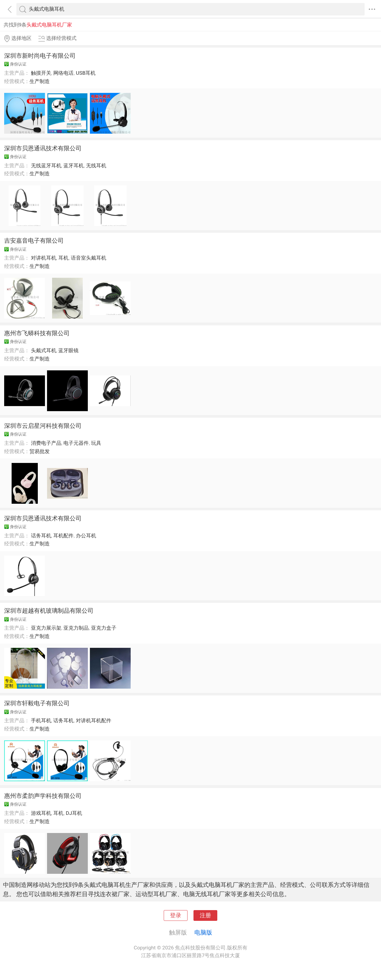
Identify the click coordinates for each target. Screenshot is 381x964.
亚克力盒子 (103, 628)
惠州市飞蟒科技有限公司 (37, 333)
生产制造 (39, 81)
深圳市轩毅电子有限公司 (37, 703)
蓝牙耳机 (73, 166)
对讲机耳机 (43, 258)
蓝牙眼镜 (68, 350)
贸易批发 (39, 451)
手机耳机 (41, 720)
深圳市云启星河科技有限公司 (43, 425)
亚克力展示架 (46, 628)
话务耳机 (41, 536)
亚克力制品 (76, 628)
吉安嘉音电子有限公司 (34, 240)
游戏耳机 (41, 813)
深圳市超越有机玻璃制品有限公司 (48, 610)
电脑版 (203, 932)
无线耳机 (96, 166)
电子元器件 (76, 443)
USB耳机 (86, 73)
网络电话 (63, 73)
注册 (205, 915)
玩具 (96, 443)
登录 (175, 915)
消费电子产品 (46, 443)
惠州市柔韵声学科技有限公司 (43, 795)
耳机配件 (63, 536)
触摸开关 (41, 73)
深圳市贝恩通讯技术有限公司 (43, 148)
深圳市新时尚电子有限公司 (40, 55)
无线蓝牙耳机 (46, 166)
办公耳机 (86, 536)
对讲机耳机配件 (93, 720)
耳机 (63, 258)
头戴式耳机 (43, 350)
